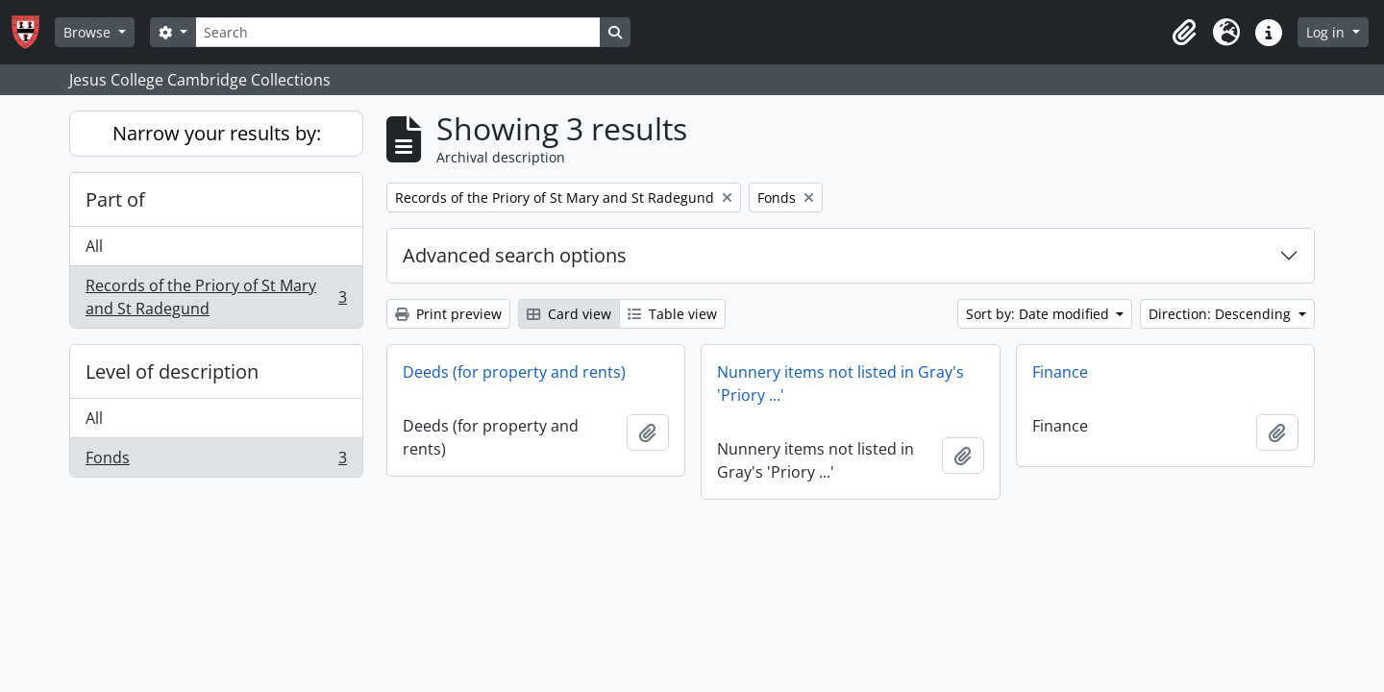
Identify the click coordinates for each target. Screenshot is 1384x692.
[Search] (398, 32)
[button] (1184, 33)
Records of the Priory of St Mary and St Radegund (216, 297)
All (94, 246)
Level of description (172, 371)
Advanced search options (515, 255)
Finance (1060, 372)
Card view (569, 314)
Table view (672, 314)
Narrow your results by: (216, 133)
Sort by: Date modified (1039, 314)
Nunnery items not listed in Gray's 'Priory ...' (840, 383)
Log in (1327, 32)
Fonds (216, 461)
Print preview (448, 314)
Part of (115, 199)
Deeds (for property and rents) (514, 372)
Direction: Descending (1222, 314)
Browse (88, 32)
